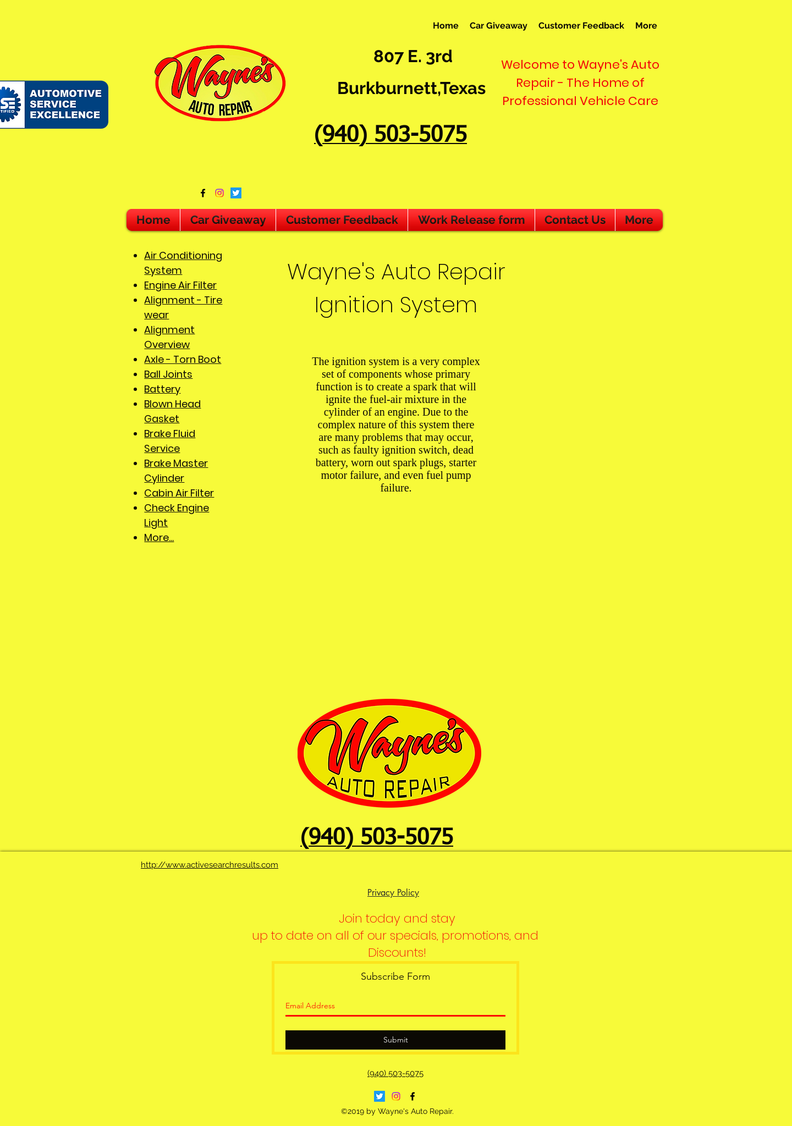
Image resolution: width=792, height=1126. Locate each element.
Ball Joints (168, 374)
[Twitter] (235, 192)
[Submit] (395, 1040)
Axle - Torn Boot (182, 359)
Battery (162, 389)
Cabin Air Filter (179, 493)
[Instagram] (219, 192)
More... (159, 537)
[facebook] (202, 192)
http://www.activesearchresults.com (209, 865)
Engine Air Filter (180, 285)
